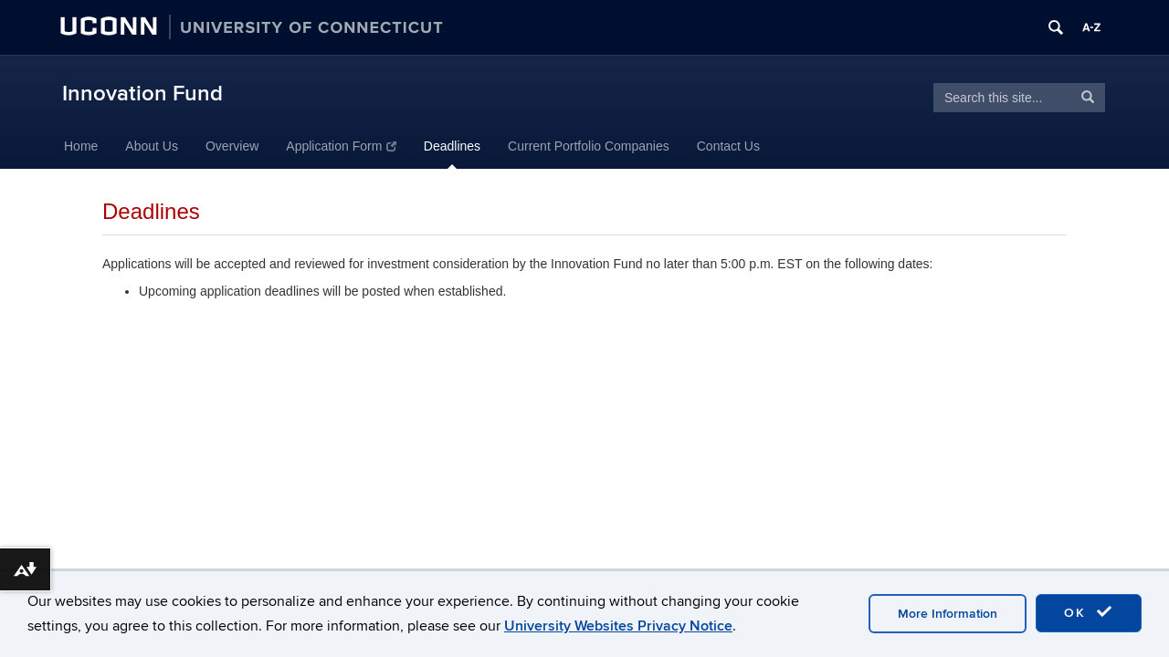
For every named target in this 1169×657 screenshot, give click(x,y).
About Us (151, 146)
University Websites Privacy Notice (618, 626)
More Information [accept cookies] (947, 613)
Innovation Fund (142, 93)
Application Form (341, 146)
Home (81, 146)
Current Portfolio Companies (588, 146)
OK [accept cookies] (1088, 612)
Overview (231, 146)
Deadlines (452, 146)
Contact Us (728, 146)
